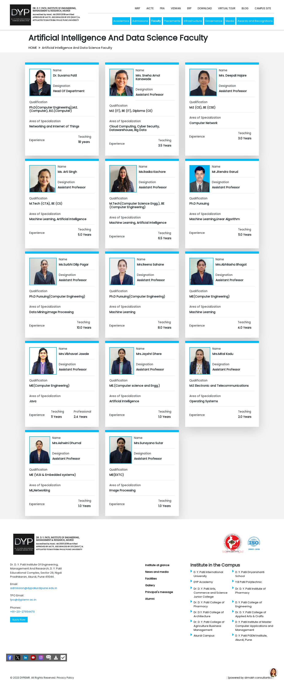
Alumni (149, 599)
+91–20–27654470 (22, 611)
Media (230, 21)
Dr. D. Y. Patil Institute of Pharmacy (250, 590)
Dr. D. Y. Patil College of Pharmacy (209, 604)
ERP (189, 8)
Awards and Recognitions (255, 21)
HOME (32, 48)
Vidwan (176, 8)
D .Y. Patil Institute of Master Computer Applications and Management (254, 626)
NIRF (137, 8)
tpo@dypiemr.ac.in (23, 599)
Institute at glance (157, 565)
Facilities (151, 578)
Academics (121, 21)
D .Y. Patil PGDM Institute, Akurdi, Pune (251, 637)
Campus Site (263, 8)
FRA (162, 8)
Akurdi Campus (204, 635)
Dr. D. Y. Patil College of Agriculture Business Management (209, 626)
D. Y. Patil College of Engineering (248, 604)
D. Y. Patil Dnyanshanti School (249, 574)
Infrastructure (193, 21)
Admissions (140, 21)
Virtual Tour (226, 8)
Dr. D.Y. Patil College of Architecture (209, 614)
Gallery (150, 585)
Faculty (156, 21)
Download (205, 8)
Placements (172, 21)
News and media (157, 572)
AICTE (150, 8)
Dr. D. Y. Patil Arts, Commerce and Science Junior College (211, 592)
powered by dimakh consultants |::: (251, 677)
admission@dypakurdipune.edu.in (33, 588)
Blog (245, 8)
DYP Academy (203, 582)
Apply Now (18, 619)
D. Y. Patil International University (208, 574)
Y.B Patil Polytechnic (248, 582)
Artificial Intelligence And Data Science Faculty (77, 48)
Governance (213, 21)
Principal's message (159, 592)
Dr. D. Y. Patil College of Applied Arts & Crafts (250, 614)
